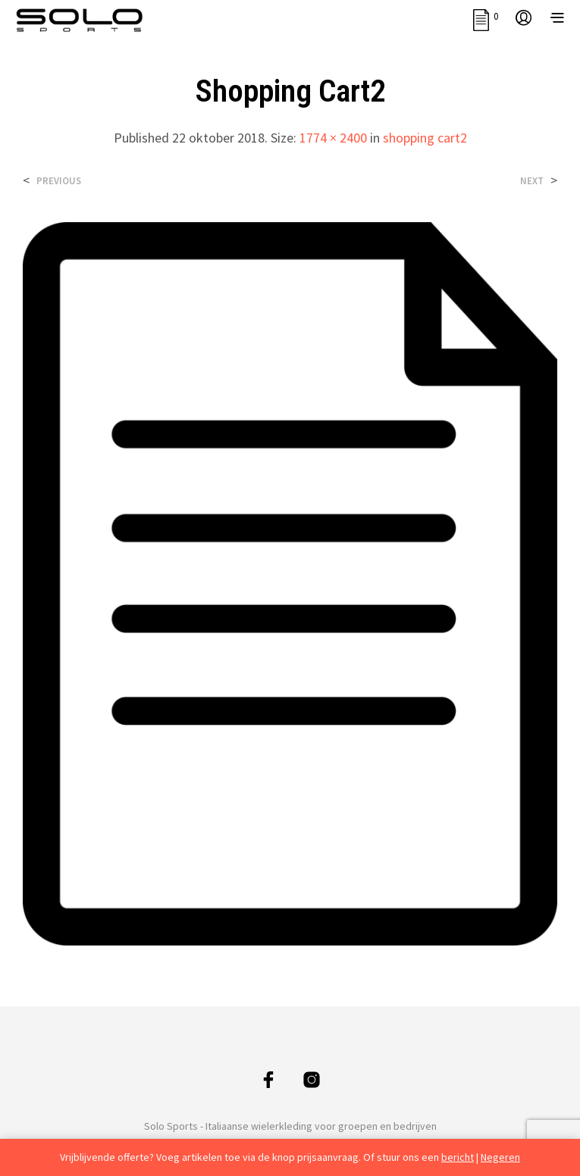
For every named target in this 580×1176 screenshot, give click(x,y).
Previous (58, 181)
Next (532, 181)
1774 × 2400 (333, 137)
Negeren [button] (500, 1157)
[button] (485, 16)
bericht (457, 1157)
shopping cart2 (425, 137)
